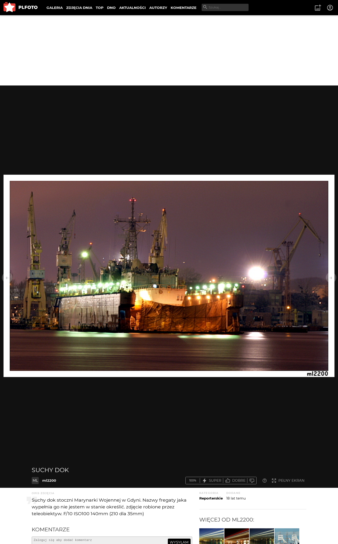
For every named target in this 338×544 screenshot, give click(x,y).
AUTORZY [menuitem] (158, 7)
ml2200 (49, 480)
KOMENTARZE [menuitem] (183, 7)
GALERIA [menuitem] (54, 7)
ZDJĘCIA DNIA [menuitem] (79, 7)
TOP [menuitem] (100, 7)
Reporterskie (211, 498)
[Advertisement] (169, 50)
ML (35, 480)
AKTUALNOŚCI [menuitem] (132, 7)
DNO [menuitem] (111, 7)
